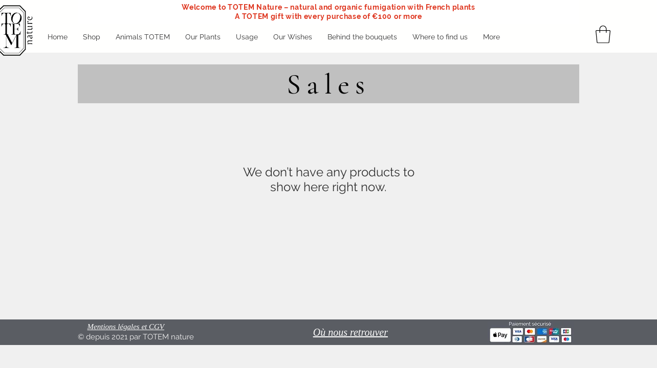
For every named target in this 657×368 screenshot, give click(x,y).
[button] (603, 34)
